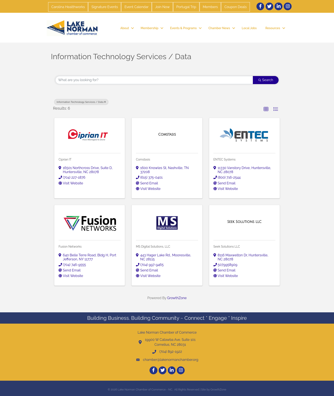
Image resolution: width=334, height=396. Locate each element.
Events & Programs (183, 28)
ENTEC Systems (224, 159)
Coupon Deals (235, 7)
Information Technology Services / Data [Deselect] (81, 101)
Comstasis (143, 159)
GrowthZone (177, 298)
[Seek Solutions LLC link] (244, 222)
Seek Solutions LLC (226, 246)
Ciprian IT (65, 159)
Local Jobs (249, 28)
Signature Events (104, 7)
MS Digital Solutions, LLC (153, 246)
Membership (149, 28)
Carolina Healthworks (68, 7)
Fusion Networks (70, 246)
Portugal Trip (186, 7)
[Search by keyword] (154, 80)
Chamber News (219, 28)
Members (210, 7)
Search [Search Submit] (265, 80)
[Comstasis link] (167, 134)
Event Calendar (136, 7)
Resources (272, 28)
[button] (266, 109)
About (124, 28)
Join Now (162, 7)
